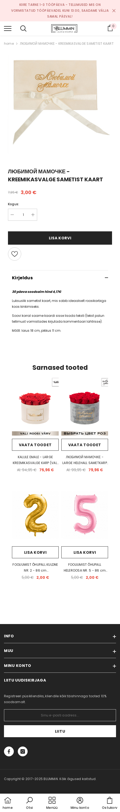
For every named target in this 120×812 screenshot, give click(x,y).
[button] (29, 803)
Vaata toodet (35, 445)
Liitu (60, 731)
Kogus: (13, 204)
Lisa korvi (60, 238)
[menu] (7, 28)
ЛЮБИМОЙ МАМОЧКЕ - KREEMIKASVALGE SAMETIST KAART (67, 43)
